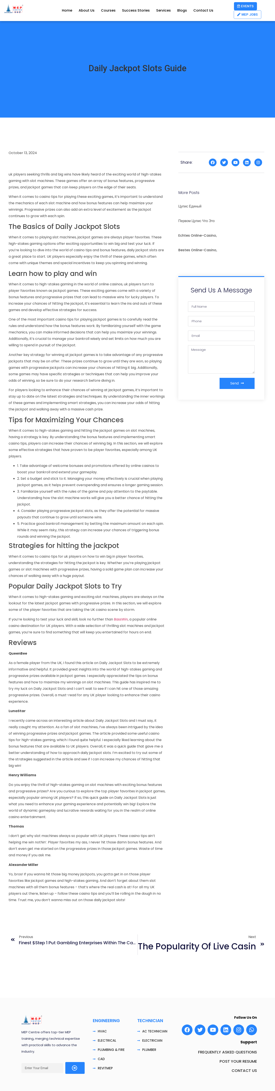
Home (67, 10)
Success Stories (136, 10)
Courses (108, 10)
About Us (87, 10)
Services (163, 10)
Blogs (182, 10)
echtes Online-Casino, (197, 235)
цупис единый (190, 206)
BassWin (121, 619)
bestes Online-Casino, (197, 250)
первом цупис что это (196, 220)
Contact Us (203, 10)
